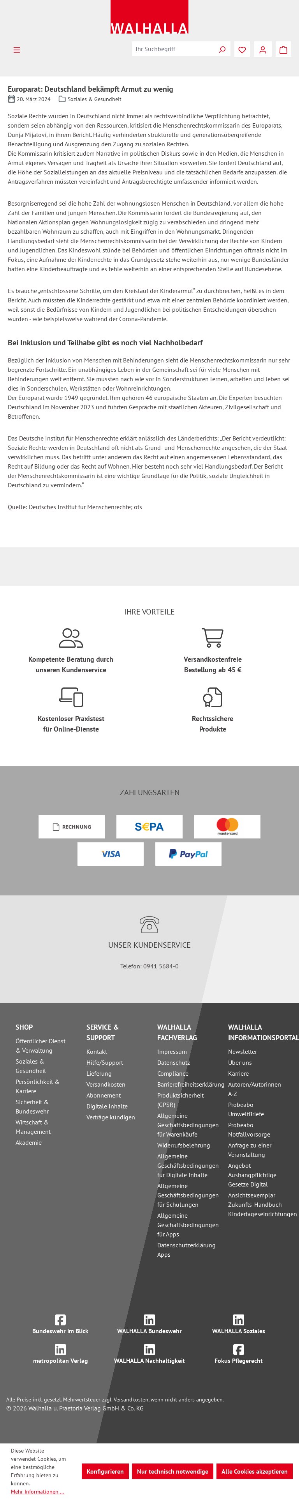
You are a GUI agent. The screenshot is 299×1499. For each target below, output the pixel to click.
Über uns (240, 1062)
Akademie (29, 1142)
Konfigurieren (105, 1471)
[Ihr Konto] (263, 49)
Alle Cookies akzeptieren (255, 1471)
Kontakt (96, 1051)
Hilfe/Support (104, 1062)
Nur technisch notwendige (172, 1471)
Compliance (172, 1073)
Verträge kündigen (110, 1117)
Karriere (238, 1073)
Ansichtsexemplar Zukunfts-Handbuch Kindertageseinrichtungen (262, 1204)
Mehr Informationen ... (37, 1491)
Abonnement (103, 1095)
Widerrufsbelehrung (183, 1145)
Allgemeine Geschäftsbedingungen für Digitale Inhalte (188, 1165)
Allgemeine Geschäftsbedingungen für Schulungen (188, 1195)
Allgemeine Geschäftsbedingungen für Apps (188, 1224)
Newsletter (242, 1051)
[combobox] (173, 48)
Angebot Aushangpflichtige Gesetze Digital (252, 1175)
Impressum (172, 1051)
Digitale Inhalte (107, 1106)
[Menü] (17, 49)
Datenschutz (173, 1062)
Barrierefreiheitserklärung (191, 1084)
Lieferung (99, 1073)
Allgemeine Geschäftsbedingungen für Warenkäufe (188, 1125)
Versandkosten (105, 1084)
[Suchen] (221, 48)
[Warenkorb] (283, 49)
